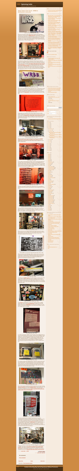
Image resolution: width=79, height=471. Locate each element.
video (49, 206)
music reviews (50, 189)
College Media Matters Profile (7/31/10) (54, 43)
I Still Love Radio (51, 227)
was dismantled (26, 65)
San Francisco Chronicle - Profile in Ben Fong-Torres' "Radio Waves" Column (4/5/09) (55, 48)
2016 (49, 125)
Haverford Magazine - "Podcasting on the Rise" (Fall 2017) (54, 19)
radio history (50, 197)
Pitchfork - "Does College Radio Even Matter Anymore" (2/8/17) (54, 25)
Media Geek (50, 229)
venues (49, 205)
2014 (49, 127)
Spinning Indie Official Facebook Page (54, 118)
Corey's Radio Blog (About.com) (53, 223)
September (51, 131)
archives (21, 302)
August (50, 139)
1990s (49, 160)
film (48, 173)
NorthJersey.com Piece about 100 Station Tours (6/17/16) (54, 29)
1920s (49, 154)
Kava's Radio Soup (51, 228)
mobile (49, 187)
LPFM (49, 185)
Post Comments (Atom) (27, 463)
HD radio (49, 176)
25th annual (32, 421)
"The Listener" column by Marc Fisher (54, 216)
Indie (49, 179)
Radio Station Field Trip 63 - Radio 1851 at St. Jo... (55, 133)
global (49, 174)
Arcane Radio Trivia (51, 217)
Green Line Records (38, 115)
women (49, 208)
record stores (50, 198)
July (50, 140)
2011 (49, 146)
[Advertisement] (54, 76)
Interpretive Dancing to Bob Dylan (53, 97)
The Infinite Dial (50, 240)
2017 (49, 123)
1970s (49, 158)
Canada (49, 164)
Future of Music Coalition (52, 225)
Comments (50, 113)
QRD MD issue (50, 195)
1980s (49, 159)
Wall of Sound (50, 241)
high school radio (51, 177)
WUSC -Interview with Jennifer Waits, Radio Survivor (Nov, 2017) (54, 20)
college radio (39, 452)
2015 (49, 126)
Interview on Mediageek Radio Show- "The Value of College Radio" (54, 45)
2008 (49, 150)
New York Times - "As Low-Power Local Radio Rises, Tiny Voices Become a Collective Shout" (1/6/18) (55, 16)
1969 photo (28, 304)
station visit (43, 452)
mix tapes (49, 186)
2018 (49, 122)
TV (48, 204)
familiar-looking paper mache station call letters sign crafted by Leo (30, 139)
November (51, 128)
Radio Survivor (50, 236)
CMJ (49, 165)
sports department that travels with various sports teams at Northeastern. (31, 389)
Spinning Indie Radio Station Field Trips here (35, 449)
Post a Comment (22, 457)
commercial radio (51, 167)
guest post (50, 175)
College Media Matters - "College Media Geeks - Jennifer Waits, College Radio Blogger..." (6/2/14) (55, 34)
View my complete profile (52, 54)
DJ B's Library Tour (51, 96)
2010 (49, 147)
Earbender (50, 224)
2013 (49, 143)
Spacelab (49, 239)
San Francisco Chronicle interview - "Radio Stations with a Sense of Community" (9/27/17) (54, 23)
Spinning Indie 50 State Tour (53, 11)
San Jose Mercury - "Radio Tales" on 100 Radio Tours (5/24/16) (55, 27)
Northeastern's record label (29, 115)
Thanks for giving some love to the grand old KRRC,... (54, 58)
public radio (50, 193)
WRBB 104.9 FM (32, 35)
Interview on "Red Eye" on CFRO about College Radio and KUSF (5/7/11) (55, 42)
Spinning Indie (26, 4)
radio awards (50, 196)
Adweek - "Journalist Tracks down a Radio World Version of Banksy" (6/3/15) (55, 31)
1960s (49, 157)
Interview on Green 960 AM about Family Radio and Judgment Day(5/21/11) (55, 38)
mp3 (49, 188)
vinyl (49, 207)
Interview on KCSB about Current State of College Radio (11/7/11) (54, 36)
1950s (49, 156)
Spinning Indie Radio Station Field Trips (55, 10)
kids (48, 183)
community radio (51, 168)
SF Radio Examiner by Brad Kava (53, 238)
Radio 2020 (50, 233)
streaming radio (51, 203)
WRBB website (27, 277)
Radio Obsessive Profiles (52, 92)
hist (48, 178)
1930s (49, 155)
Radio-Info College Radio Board (53, 237)
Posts (49, 111)
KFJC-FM (26, 92)
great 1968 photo (31, 303)
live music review (51, 184)
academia (49, 163)
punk (49, 194)
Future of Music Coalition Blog (53, 226)
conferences (50, 169)
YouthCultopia (50, 99)
